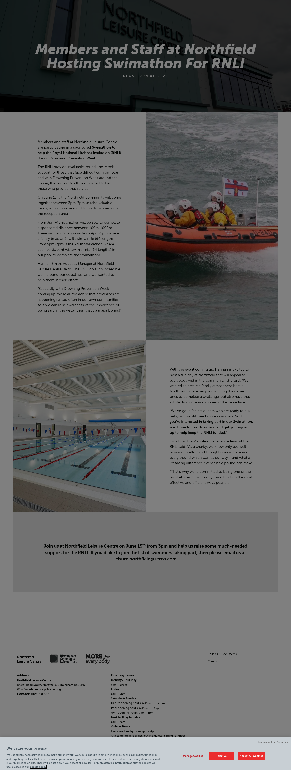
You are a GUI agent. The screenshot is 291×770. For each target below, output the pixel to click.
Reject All (221, 757)
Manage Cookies (193, 757)
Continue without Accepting (272, 744)
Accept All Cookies (251, 757)
